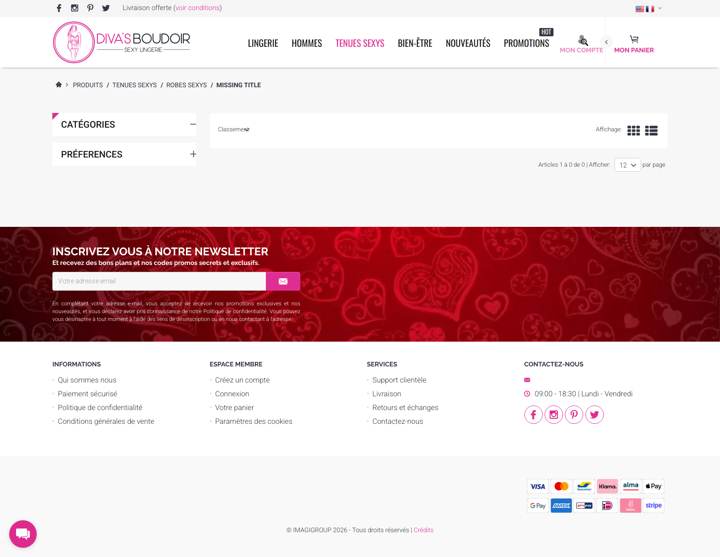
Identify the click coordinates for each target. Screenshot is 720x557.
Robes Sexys (186, 85)
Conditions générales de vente (106, 421)
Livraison (386, 393)
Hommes (307, 43)
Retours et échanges (405, 407)
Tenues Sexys (360, 43)
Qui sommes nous (87, 380)
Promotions (528, 38)
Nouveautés (468, 43)
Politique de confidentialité (235, 311)
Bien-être (415, 43)
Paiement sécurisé (87, 393)
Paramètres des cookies (253, 421)
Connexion (232, 393)
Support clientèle (399, 380)
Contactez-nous (397, 421)
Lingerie (263, 43)
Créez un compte (242, 380)
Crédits (423, 530)
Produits (88, 85)
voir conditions (197, 8)
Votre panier (234, 407)
